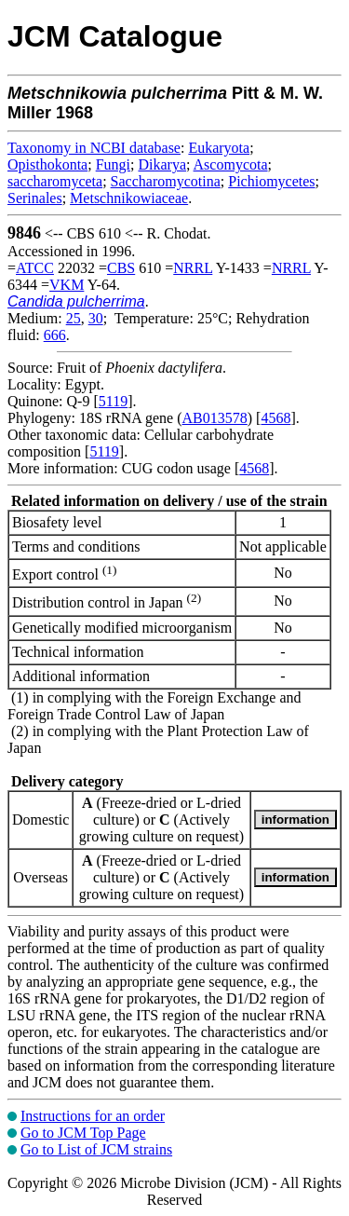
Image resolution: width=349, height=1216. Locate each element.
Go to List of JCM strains (96, 1149)
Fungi (113, 164)
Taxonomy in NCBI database (94, 148)
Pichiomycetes (271, 181)
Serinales (34, 198)
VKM (66, 285)
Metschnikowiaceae (129, 198)
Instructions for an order (92, 1116)
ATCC (35, 268)
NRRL (192, 268)
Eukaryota (218, 148)
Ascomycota (231, 164)
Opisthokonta (47, 164)
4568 (275, 418)
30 (95, 318)
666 (55, 335)
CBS (121, 268)
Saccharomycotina (166, 181)
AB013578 (215, 418)
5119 (113, 401)
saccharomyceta (54, 181)
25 (73, 318)
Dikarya (162, 164)
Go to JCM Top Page (83, 1133)
